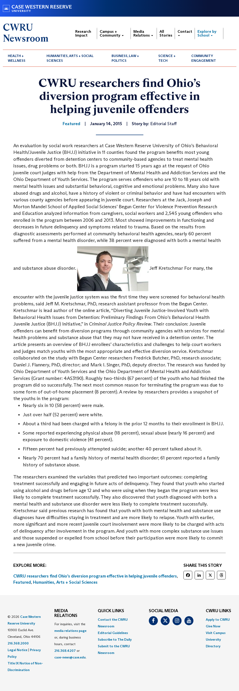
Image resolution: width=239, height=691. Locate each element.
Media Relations (143, 33)
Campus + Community (112, 33)
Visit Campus (215, 633)
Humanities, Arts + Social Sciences (70, 58)
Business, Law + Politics (125, 58)
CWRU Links (218, 611)
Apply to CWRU (218, 619)
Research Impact (83, 33)
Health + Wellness (16, 58)
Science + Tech (167, 58)
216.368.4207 (65, 650)
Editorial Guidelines (113, 633)
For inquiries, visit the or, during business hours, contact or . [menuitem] (70, 640)
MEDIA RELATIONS (65, 613)
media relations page (70, 631)
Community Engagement (203, 58)
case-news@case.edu (70, 657)
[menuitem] (22, 58)
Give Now (213, 626)
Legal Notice (17, 650)
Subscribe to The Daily (115, 639)
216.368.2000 (18, 643)
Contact (185, 32)
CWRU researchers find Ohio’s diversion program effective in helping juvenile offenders (95, 576)
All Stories (165, 33)
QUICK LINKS (111, 611)
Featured (22, 582)
